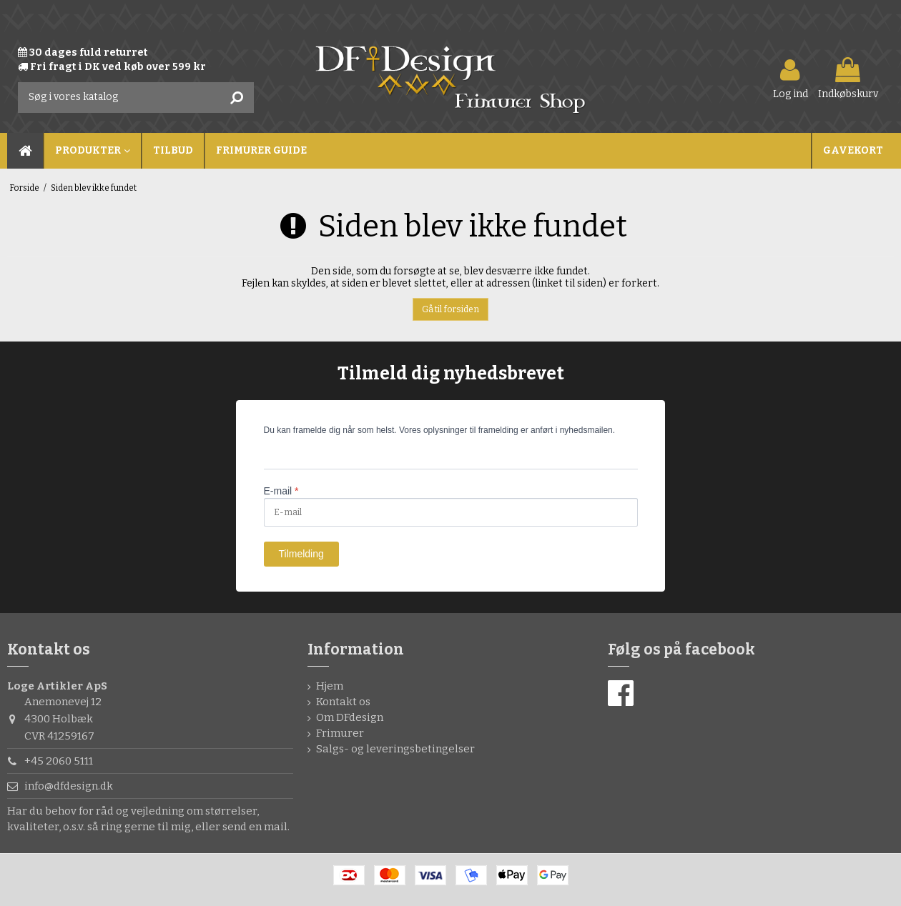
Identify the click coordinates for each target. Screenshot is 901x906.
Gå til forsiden (450, 309)
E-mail (281, 491)
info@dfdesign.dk (68, 786)
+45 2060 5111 (58, 761)
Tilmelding (301, 553)
